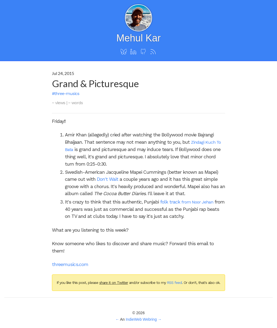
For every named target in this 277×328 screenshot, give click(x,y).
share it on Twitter (113, 282)
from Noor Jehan (197, 202)
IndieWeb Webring (141, 319)
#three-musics (65, 93)
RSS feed (174, 282)
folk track (171, 202)
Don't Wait (107, 179)
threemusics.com (70, 264)
